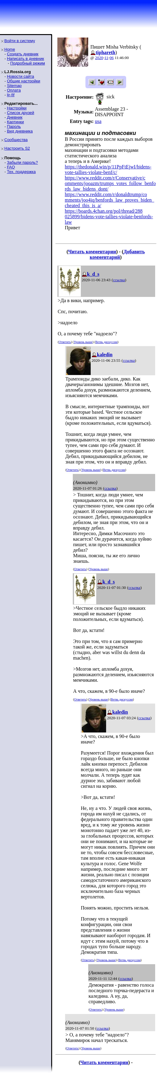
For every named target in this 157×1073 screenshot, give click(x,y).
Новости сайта (20, 76)
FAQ (11, 167)
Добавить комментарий (117, 254)
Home (9, 49)
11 (107, 57)
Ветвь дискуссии (106, 342)
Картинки (15, 122)
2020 (99, 57)
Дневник (14, 117)
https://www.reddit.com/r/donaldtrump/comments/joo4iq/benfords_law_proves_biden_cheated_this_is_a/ (109, 200)
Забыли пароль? (22, 162)
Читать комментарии (92, 251)
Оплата (14, 90)
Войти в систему (19, 40)
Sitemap (14, 85)
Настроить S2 (17, 148)
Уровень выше (83, 342)
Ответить (65, 342)
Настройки (17, 108)
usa (98, 121)
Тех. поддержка (21, 171)
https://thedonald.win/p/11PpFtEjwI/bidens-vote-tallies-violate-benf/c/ (108, 169)
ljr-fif (10, 95)
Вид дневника (20, 131)
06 (111, 57)
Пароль (14, 126)
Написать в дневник (25, 58)
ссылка (119, 280)
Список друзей (20, 112)
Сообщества (16, 139)
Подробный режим (27, 63)
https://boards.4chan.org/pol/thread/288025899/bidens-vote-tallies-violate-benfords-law (109, 216)
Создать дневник (22, 54)
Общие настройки (23, 81)
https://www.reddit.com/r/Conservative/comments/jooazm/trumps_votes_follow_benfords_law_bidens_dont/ (110, 183)
